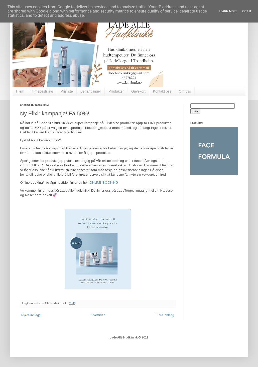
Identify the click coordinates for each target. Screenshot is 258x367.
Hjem (20, 91)
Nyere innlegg (31, 315)
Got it (246, 11)
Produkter (116, 91)
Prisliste (67, 91)
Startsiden (98, 315)
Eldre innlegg (165, 315)
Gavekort (138, 91)
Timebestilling (42, 91)
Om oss (185, 91)
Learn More (228, 11)
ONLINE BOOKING (103, 182)
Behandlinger (90, 91)
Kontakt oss (162, 91)
